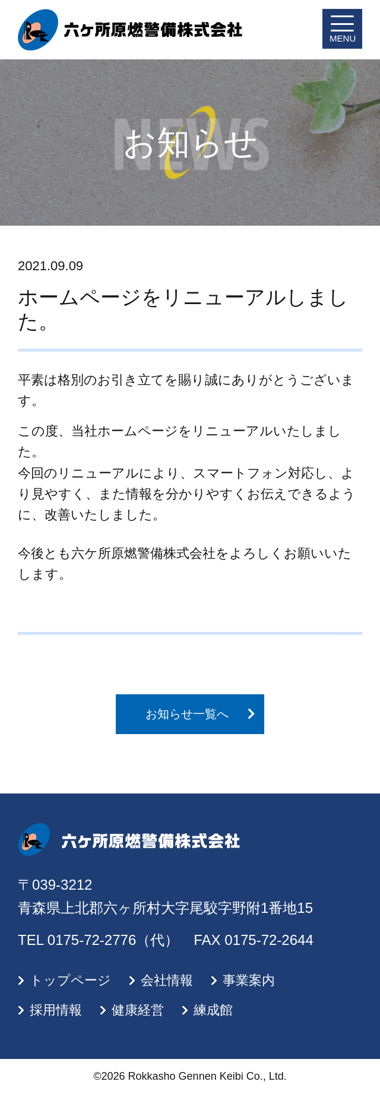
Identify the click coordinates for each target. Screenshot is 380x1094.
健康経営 (138, 1010)
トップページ (70, 980)
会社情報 (167, 980)
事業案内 (249, 980)
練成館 (213, 1010)
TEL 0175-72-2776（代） (98, 940)
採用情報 (56, 1010)
